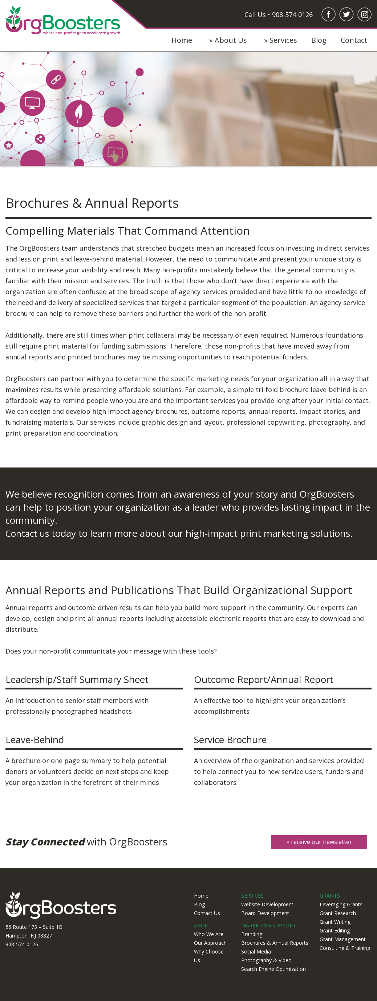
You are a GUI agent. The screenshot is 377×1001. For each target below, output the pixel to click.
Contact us (28, 533)
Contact (354, 40)
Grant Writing (335, 920)
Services (283, 40)
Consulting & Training (345, 946)
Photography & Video (266, 958)
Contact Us (207, 911)
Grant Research (338, 911)
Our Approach (210, 941)
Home (181, 40)
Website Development (267, 902)
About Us (231, 40)
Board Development (265, 911)
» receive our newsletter (318, 841)
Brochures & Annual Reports (274, 941)
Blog (319, 40)
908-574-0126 (21, 942)
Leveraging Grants (341, 902)
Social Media (256, 950)
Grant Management (343, 937)
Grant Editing (335, 929)
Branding (251, 932)
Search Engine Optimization (273, 967)
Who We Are (208, 932)
